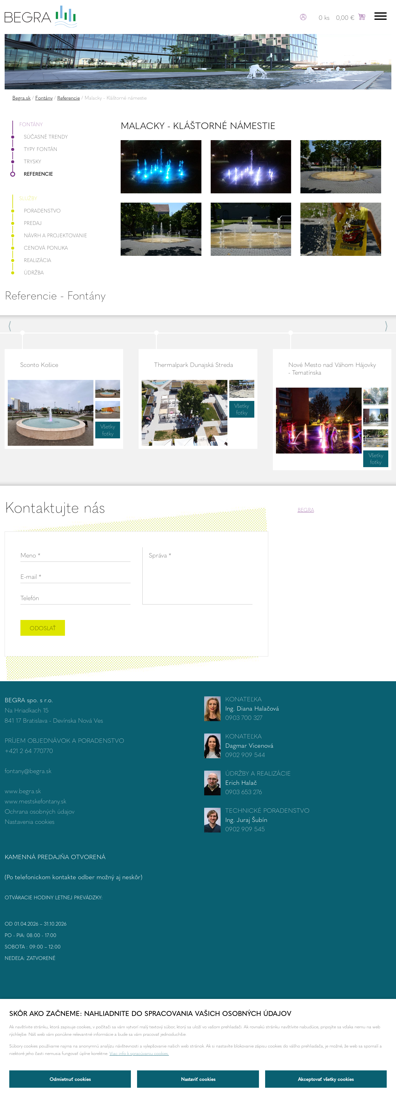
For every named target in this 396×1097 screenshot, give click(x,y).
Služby (28, 198)
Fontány (44, 97)
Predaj (27, 222)
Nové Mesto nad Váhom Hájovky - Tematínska (332, 368)
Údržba (28, 272)
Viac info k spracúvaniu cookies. (139, 1053)
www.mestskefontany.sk (35, 800)
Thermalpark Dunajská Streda (193, 364)
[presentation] (205, 629)
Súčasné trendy (40, 136)
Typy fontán (34, 149)
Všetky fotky (107, 429)
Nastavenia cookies (29, 821)
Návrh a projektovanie (49, 235)
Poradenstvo (36, 210)
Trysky (26, 161)
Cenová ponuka (40, 247)
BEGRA (306, 509)
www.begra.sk (23, 790)
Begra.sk (21, 97)
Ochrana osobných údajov (40, 811)
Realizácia (31, 260)
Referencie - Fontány (55, 295)
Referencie (68, 97)
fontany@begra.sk (28, 770)
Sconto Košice (39, 364)
